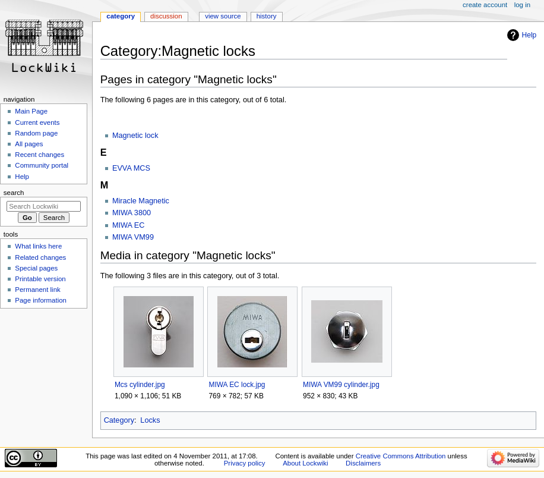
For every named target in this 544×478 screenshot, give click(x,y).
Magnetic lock (135, 135)
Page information (41, 300)
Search (14, 192)
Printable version (40, 278)
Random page (36, 133)
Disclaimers (363, 463)
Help (529, 35)
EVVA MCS (131, 168)
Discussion (166, 16)
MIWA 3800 (131, 213)
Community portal (41, 165)
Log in (522, 4)
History (267, 16)
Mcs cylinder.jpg (140, 384)
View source (223, 16)
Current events (37, 122)
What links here (38, 246)
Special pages (36, 268)
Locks (150, 420)
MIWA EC (128, 225)
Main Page (31, 111)
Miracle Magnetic (140, 201)
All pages (29, 143)
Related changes (40, 257)
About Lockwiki (305, 463)
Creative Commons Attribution (401, 456)
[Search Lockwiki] (44, 206)
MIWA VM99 (133, 237)
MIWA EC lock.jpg (236, 384)
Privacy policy (244, 463)
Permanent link (37, 289)
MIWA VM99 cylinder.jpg (341, 384)
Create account (485, 4)
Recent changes (39, 154)
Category (119, 420)
